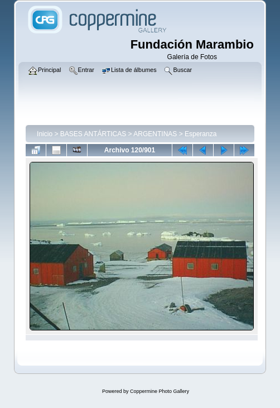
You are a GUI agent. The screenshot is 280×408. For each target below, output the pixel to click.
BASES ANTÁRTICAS (93, 134)
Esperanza (200, 134)
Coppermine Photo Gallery (159, 391)
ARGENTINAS (155, 134)
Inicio (44, 134)
